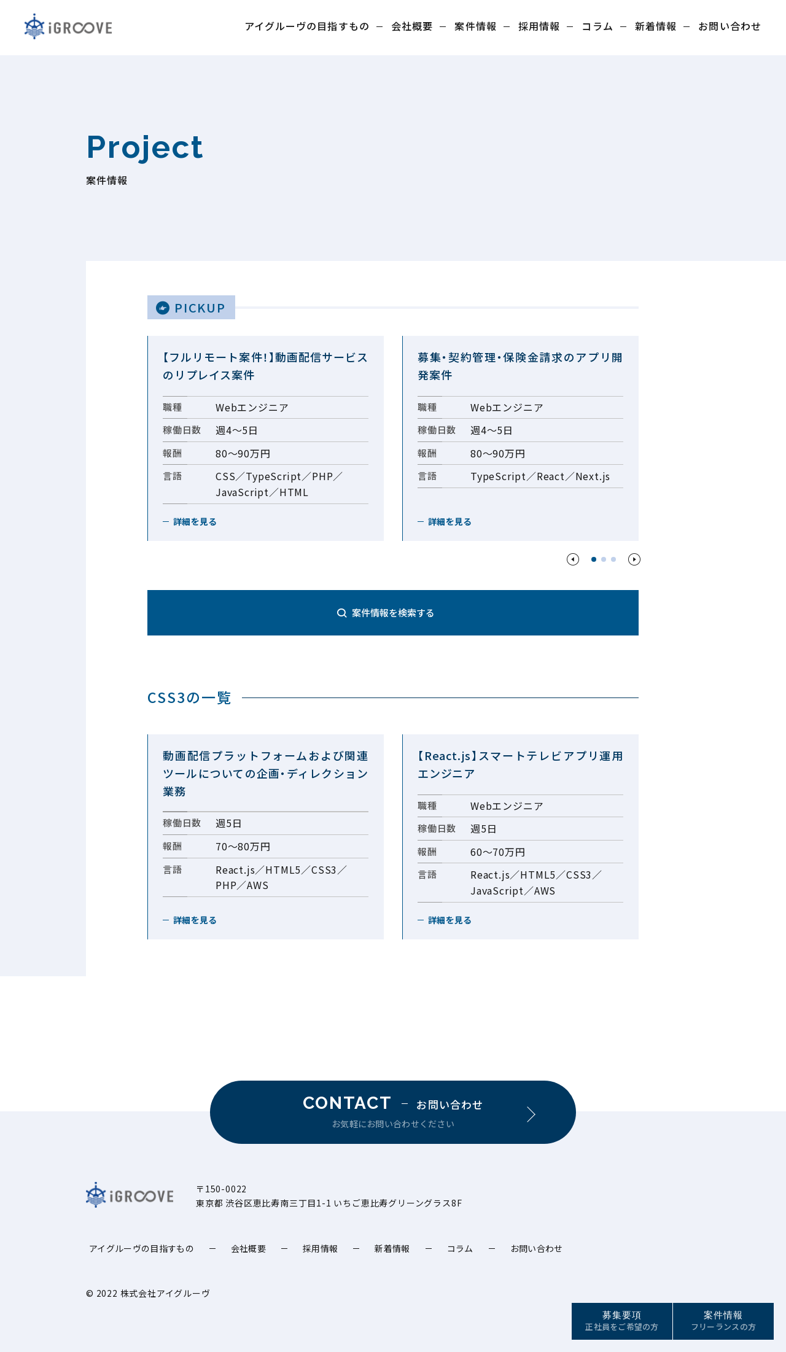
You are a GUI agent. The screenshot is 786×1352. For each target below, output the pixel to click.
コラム (597, 25)
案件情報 (475, 25)
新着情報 (656, 25)
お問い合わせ (729, 25)
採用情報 (539, 25)
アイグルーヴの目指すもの (307, 25)
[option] (265, 438)
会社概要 (412, 25)
